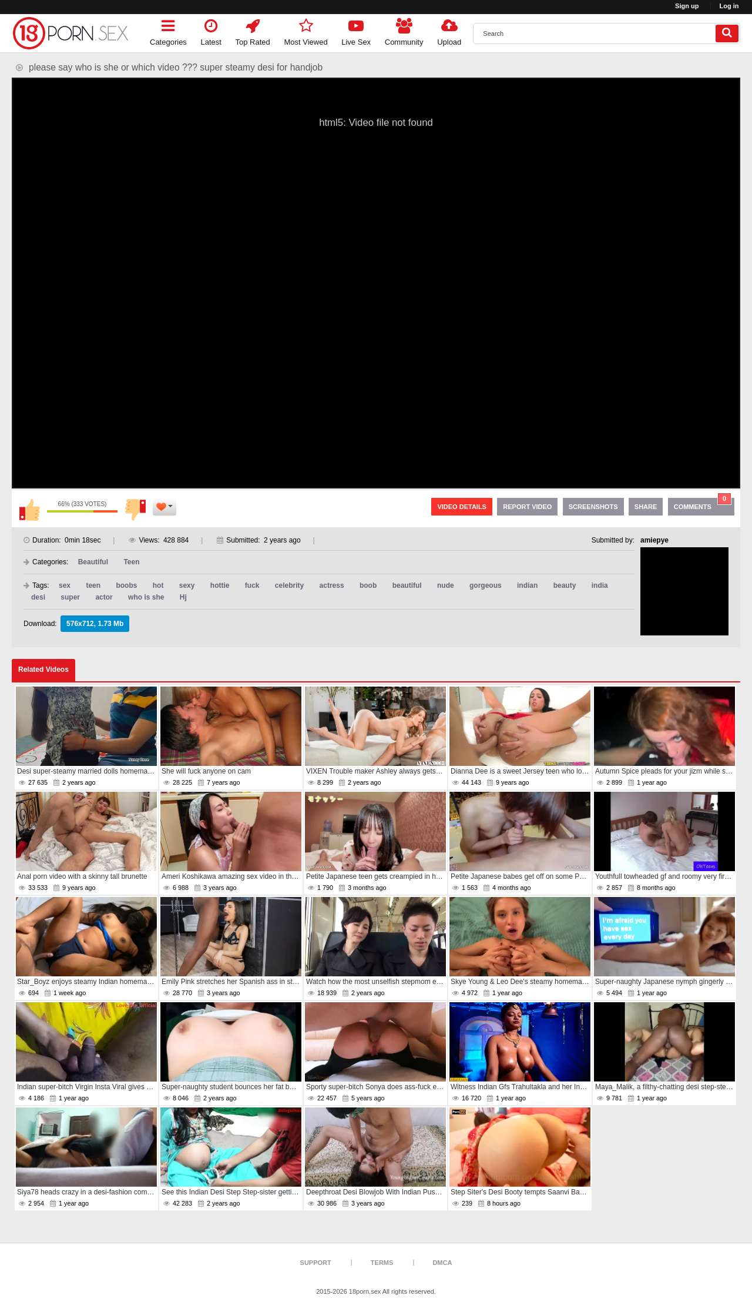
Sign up (687, 5)
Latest (211, 30)
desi (38, 597)
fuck (252, 585)
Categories (168, 30)
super (70, 597)
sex (64, 585)
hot (158, 585)
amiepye (654, 540)
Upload (449, 30)
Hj (183, 597)
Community (404, 30)
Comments (702, 504)
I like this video (29, 509)
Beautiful (93, 562)
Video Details (461, 506)
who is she (146, 597)
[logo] (70, 33)
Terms (382, 1262)
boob (368, 585)
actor (103, 597)
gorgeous (485, 585)
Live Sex (356, 30)
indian (527, 585)
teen (93, 585)
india (600, 585)
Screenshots (593, 506)
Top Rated (253, 30)
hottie (220, 585)
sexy (187, 585)
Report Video (527, 506)
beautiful (407, 585)
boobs (126, 585)
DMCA (442, 1262)
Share (645, 506)
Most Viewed (305, 30)
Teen (131, 562)
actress (332, 585)
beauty (564, 585)
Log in (729, 5)
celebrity (289, 585)
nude (445, 585)
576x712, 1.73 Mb (94, 624)
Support (315, 1262)
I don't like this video (135, 509)
